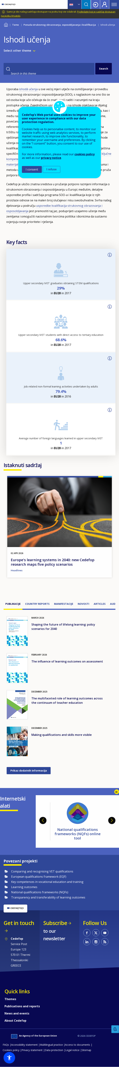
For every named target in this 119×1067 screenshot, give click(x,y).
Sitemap (86, 1050)
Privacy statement (32, 1050)
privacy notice (51, 158)
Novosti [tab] (83, 603)
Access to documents (77, 1044)
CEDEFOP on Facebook (86, 932)
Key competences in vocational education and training (47, 882)
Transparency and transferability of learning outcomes (48, 897)
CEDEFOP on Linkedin (86, 941)
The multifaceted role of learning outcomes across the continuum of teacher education (67, 700)
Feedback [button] (115, 1029)
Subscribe (55, 923)
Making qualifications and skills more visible (61, 735)
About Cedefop (15, 1021)
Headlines (16, 570)
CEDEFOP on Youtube (104, 932)
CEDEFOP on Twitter (95, 932)
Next (111, 820)
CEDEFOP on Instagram (95, 941)
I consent (32, 169)
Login (95, 4)
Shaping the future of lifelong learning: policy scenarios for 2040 (63, 627)
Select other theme (17, 51)
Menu (114, 4)
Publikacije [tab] (13, 603)
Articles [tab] (100, 603)
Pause (116, 791)
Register (104, 4)
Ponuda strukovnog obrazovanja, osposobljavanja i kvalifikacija (60, 24)
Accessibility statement (24, 1044)
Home (6, 24)
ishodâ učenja (28, 89)
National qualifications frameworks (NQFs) (39, 892)
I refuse (51, 169)
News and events (16, 1013)
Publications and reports (22, 1006)
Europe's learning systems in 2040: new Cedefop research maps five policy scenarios (52, 562)
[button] (9, 1057)
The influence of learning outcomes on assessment (67, 661)
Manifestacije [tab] (63, 603)
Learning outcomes (24, 887)
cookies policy (84, 154)
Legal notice (72, 1050)
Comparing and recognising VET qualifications (42, 871)
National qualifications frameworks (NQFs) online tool (78, 834)
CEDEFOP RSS (104, 941)
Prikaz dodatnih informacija (28, 770)
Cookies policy (11, 1050)
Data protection (54, 1050)
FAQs (6, 1044)
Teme (15, 24)
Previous (42, 820)
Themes (10, 999)
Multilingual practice (51, 1044)
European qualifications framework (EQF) (38, 877)
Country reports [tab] (37, 603)
